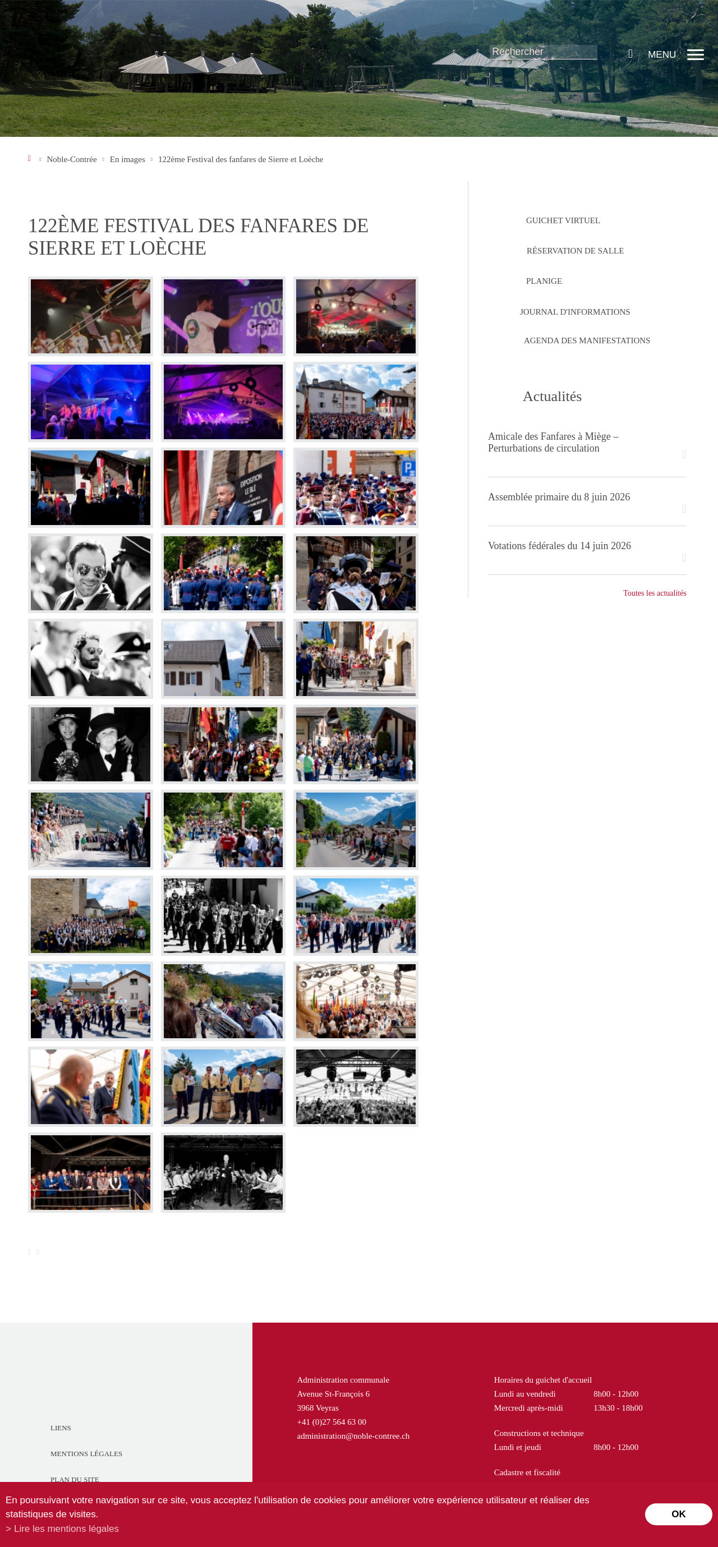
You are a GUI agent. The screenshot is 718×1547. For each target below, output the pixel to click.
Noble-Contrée (71, 159)
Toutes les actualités (655, 593)
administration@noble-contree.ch (353, 1435)
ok (678, 1514)
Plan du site (74, 1479)
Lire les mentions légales (66, 1528)
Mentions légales (86, 1453)
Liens (60, 1428)
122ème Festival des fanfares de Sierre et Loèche (240, 159)
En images (127, 159)
